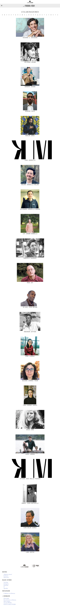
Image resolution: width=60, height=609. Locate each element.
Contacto (6, 576)
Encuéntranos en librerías (10, 600)
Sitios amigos (7, 601)
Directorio (6, 577)
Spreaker (6, 588)
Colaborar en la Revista (9, 593)
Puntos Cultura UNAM (10, 604)
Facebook (6, 585)
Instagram (6, 584)
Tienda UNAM (7, 603)
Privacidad (6, 598)
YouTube (6, 582)
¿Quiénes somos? (8, 574)
